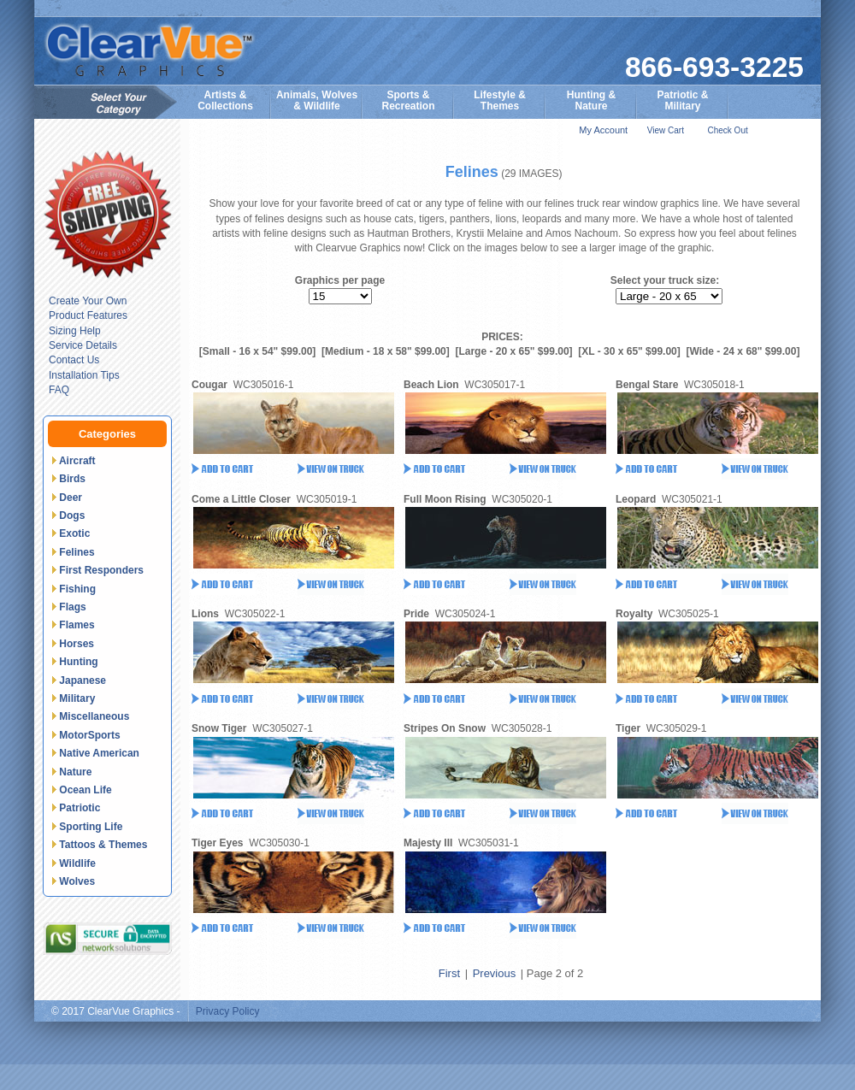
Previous (494, 973)
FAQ (59, 390)
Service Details (83, 345)
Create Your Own (88, 301)
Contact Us (74, 360)
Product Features (88, 315)
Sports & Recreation (407, 100)
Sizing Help (75, 331)
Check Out (727, 130)
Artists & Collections (225, 100)
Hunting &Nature (591, 100)
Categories (107, 433)
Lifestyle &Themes (500, 100)
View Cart (665, 130)
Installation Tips (84, 375)
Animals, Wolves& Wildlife (316, 100)
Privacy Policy (228, 1011)
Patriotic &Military (682, 100)
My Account (603, 130)
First (449, 973)
